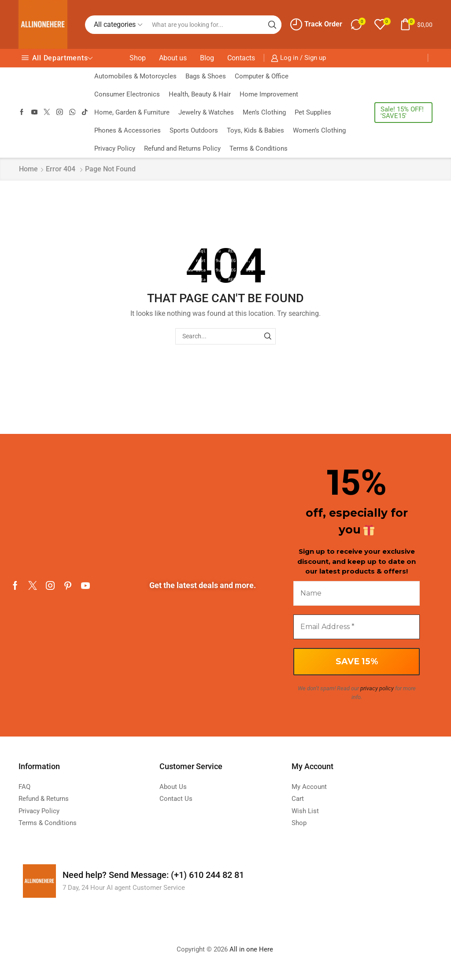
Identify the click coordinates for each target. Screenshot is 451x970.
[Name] (356, 593)
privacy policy (377, 688)
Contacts (241, 58)
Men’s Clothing (264, 112)
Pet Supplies (313, 112)
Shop (137, 58)
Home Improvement (269, 94)
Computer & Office (261, 76)
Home (28, 169)
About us (173, 58)
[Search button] (272, 24)
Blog (207, 58)
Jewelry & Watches (206, 112)
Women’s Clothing (319, 130)
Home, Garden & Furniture (132, 112)
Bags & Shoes (205, 76)
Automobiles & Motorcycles (135, 76)
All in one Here (252, 949)
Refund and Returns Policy (182, 148)
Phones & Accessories (127, 130)
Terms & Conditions (258, 148)
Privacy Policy (114, 148)
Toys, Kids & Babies (255, 130)
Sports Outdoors (194, 130)
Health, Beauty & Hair (200, 94)
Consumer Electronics (127, 94)
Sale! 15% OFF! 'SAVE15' (402, 112)
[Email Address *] (356, 627)
